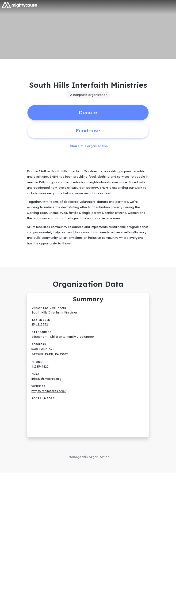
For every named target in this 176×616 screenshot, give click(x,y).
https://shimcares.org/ (48, 391)
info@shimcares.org (46, 379)
